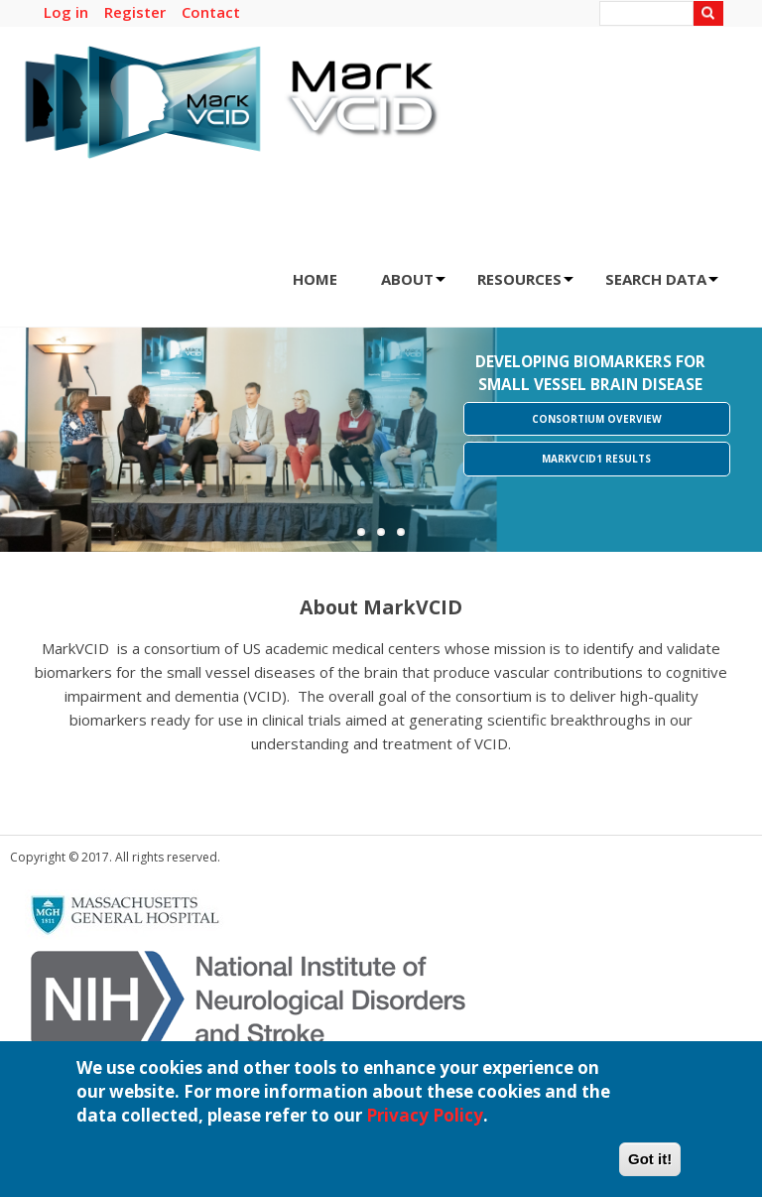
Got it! (650, 1168)
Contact (211, 12)
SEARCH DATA (661, 285)
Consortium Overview (597, 419)
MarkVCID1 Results (596, 459)
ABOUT (413, 285)
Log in (66, 12)
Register (135, 12)
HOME (315, 279)
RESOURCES (525, 285)
